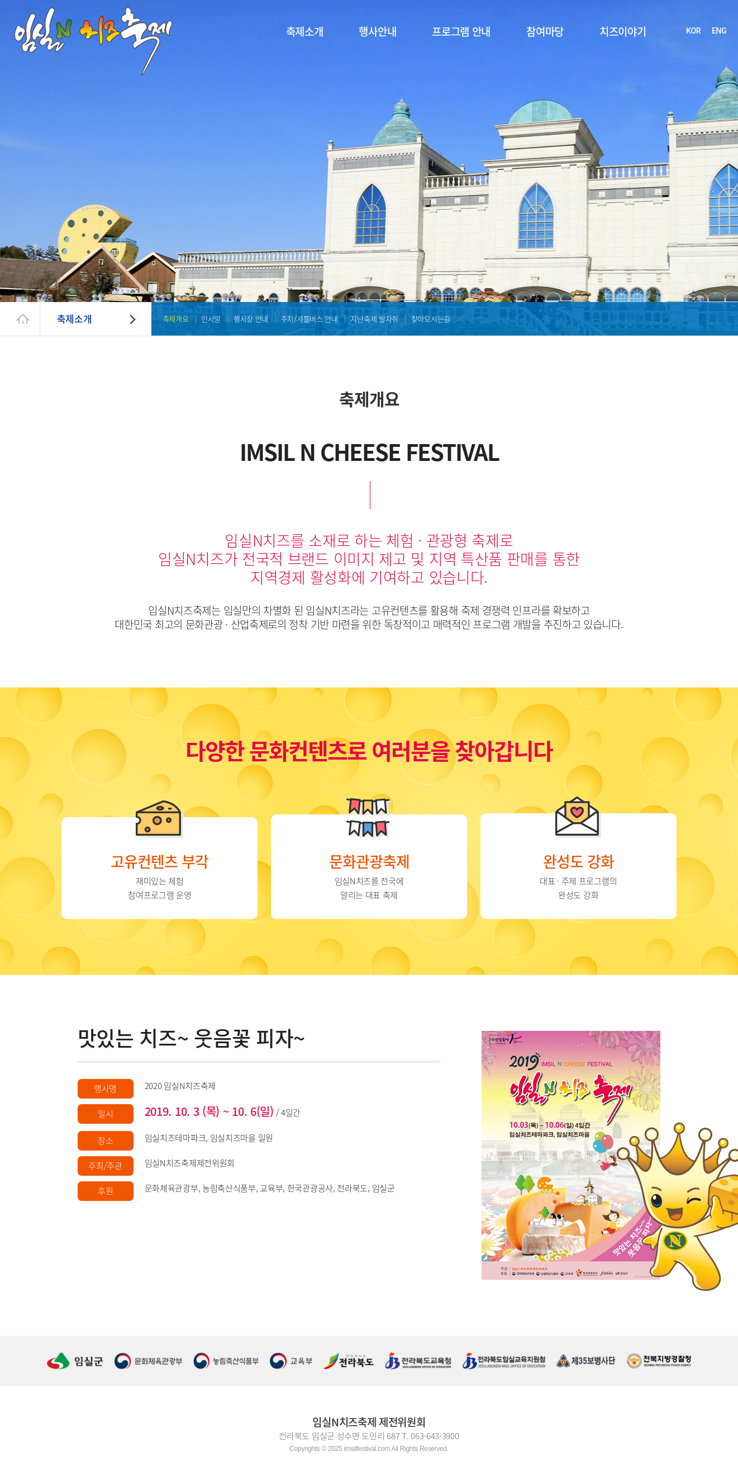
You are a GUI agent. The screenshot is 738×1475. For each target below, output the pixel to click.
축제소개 (304, 31)
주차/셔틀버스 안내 (309, 318)
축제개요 (176, 318)
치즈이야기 (622, 31)
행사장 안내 (251, 318)
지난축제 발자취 (374, 318)
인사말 (211, 318)
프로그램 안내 (461, 31)
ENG (719, 30)
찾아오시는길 (430, 318)
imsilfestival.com (367, 1449)
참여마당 (545, 31)
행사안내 (377, 31)
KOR (693, 30)
